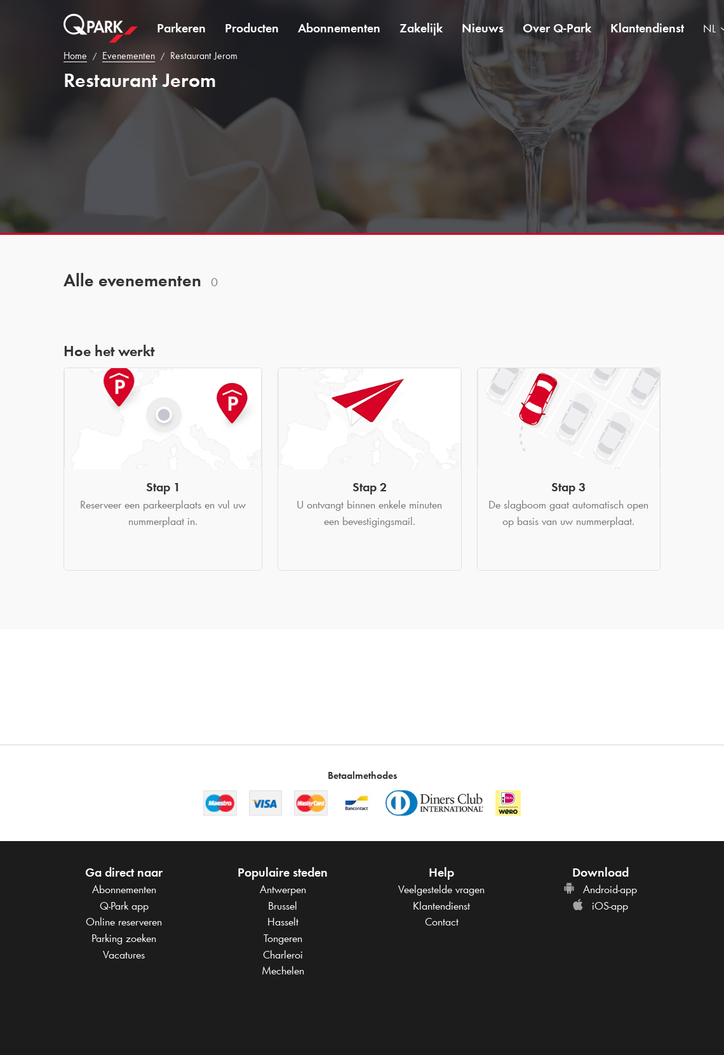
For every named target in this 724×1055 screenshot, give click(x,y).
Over (557, 28)
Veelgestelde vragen (441, 889)
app (124, 906)
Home (75, 56)
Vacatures (124, 955)
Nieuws (483, 28)
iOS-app (600, 906)
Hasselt (282, 922)
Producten (252, 28)
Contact (442, 922)
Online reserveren (124, 922)
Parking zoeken (123, 938)
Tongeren (283, 938)
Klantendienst (647, 28)
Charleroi (283, 955)
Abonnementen (339, 28)
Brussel (282, 906)
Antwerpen (283, 889)
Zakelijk (421, 28)
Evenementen (128, 56)
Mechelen (283, 971)
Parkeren (181, 28)
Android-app (600, 889)
